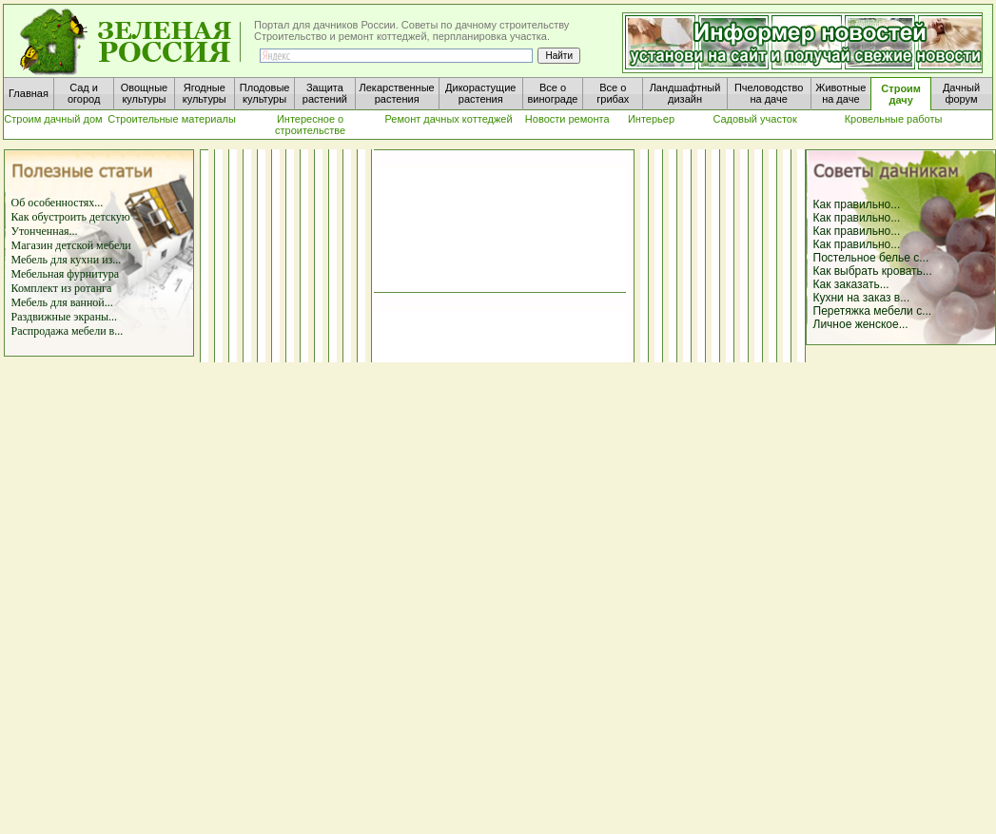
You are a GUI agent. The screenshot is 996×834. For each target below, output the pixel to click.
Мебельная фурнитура (65, 274)
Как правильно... (857, 204)
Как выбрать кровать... (872, 271)
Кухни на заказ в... (861, 297)
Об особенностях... (57, 202)
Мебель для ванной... (62, 302)
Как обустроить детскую (70, 216)
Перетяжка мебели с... (872, 311)
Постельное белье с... (871, 257)
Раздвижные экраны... (64, 316)
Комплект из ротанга (61, 288)
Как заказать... (851, 284)
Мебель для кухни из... (66, 259)
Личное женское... (860, 324)
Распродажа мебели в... (67, 331)
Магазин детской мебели (71, 245)
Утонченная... (44, 231)
